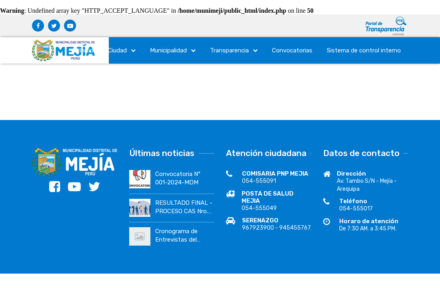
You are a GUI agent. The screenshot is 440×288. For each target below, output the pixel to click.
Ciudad (122, 50)
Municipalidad (173, 50)
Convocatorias (292, 50)
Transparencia (234, 50)
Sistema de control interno (364, 50)
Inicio (86, 50)
